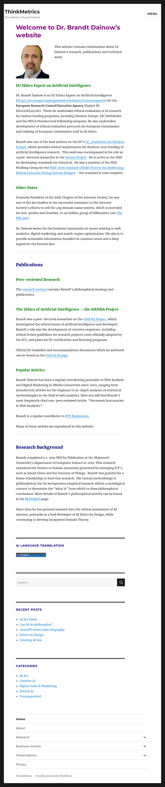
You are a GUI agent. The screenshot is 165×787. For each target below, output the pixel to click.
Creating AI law (31, 640)
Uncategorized (30, 696)
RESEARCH (33, 499)
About (20, 728)
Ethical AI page (57, 355)
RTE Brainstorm (77, 416)
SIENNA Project (94, 319)
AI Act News (28, 619)
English (23, 554)
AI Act (24, 675)
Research (23, 737)
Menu (152, 14)
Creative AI (28, 681)
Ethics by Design (32, 635)
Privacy (21, 764)
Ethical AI (27, 691)
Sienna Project (76, 157)
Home (20, 719)
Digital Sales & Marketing (38, 686)
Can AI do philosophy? (36, 624)
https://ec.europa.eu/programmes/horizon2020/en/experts (61, 100)
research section (34, 289)
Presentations (26, 755)
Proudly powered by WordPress (54, 776)
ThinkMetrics (22, 11)
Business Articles (28, 746)
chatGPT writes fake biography (42, 630)
